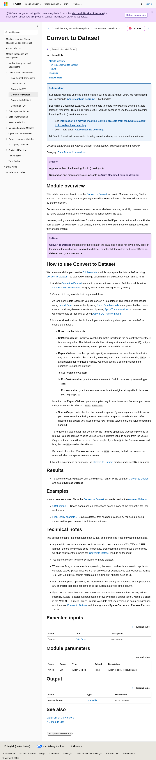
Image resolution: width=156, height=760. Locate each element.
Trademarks (127, 753)
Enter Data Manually (108, 305)
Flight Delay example (63, 517)
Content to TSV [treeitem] (18, 106)
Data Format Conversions (105, 28)
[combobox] (21, 32)
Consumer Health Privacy (88, 753)
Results (52, 69)
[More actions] (148, 28)
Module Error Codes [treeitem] (15, 172)
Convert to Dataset (97, 194)
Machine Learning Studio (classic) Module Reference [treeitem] (19, 41)
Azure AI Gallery (137, 499)
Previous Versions (27, 753)
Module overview (57, 61)
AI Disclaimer (8, 753)
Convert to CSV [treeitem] (18, 89)
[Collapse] (37, 26)
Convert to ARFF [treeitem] (19, 83)
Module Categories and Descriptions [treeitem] (20, 65)
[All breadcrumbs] (49, 28)
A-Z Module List (55, 722)
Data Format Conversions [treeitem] (23, 78)
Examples (53, 73)
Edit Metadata (90, 272)
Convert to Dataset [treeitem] (20, 94)
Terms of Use (112, 753)
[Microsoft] (6, 4)
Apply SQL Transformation (106, 313)
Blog (41, 753)
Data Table (81, 639)
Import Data (65, 305)
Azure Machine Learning (81, 99)
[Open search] (141, 4)
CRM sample (59, 506)
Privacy (66, 753)
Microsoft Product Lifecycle (88, 13)
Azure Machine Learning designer (119, 175)
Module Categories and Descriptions (72, 28)
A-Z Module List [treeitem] (13, 48)
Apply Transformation (116, 309)
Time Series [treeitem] (14, 161)
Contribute (54, 753)
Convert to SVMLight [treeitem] (21, 100)
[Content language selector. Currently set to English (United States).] (17, 746)
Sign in (149, 4)
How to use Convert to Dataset (63, 65)
